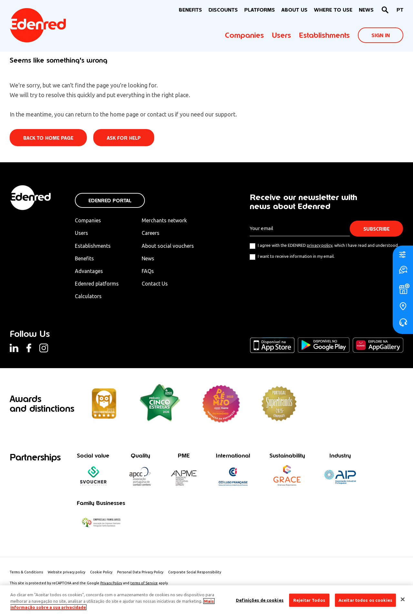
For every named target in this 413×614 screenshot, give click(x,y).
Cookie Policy (101, 572)
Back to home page (48, 138)
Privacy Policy (111, 583)
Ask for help (124, 138)
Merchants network (164, 220)
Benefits (84, 258)
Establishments (324, 35)
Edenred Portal (109, 200)
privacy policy (319, 245)
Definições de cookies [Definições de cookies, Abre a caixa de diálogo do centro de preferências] (260, 600)
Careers (150, 233)
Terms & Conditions (26, 572)
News (366, 9)
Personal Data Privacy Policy (140, 572)
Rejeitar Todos (309, 600)
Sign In (380, 35)
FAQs (148, 271)
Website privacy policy (66, 572)
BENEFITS (190, 9)
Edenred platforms (97, 284)
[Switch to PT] (400, 10)
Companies (244, 35)
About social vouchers (168, 246)
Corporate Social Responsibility (194, 572)
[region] (206, 599)
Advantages (89, 271)
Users (281, 35)
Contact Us (155, 284)
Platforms (259, 9)
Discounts (223, 9)
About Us (294, 9)
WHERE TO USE (333, 9)
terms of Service (144, 583)
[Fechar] (403, 599)
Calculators (88, 296)
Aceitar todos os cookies (365, 600)
